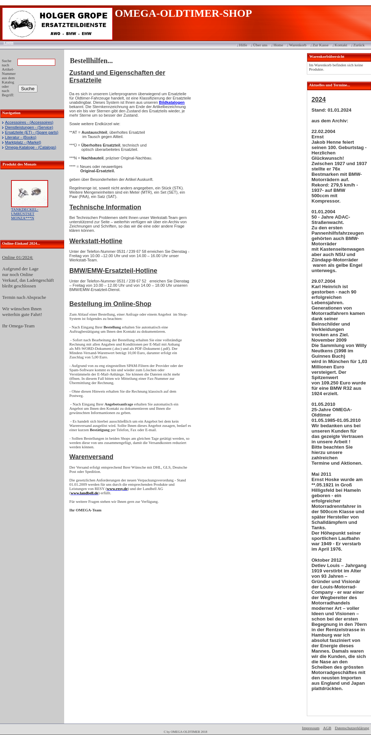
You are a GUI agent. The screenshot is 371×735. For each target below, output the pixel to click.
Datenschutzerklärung (352, 728)
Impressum (310, 728)
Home (278, 45)
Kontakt (341, 45)
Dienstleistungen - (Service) (29, 127)
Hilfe (243, 45)
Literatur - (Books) (20, 137)
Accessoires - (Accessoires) (29, 122)
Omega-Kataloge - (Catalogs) (30, 147)
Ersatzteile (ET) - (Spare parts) (31, 132)
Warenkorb (297, 45)
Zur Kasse (321, 45)
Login (6, 42)
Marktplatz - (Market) (23, 142)
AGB (327, 728)
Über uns (260, 45)
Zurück (359, 45)
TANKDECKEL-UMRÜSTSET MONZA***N (24, 213)
